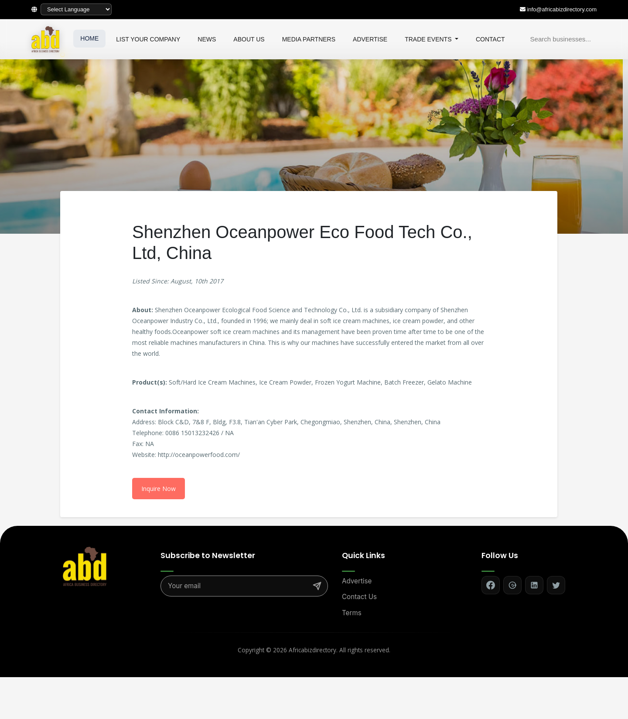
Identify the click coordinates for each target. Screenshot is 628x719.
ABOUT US (248, 39)
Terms (352, 613)
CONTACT (490, 39)
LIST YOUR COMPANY (148, 39)
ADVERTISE (370, 39)
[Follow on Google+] (512, 585)
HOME (89, 38)
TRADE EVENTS (429, 39)
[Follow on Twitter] (556, 585)
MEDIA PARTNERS (308, 39)
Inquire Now (158, 488)
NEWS (207, 39)
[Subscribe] (317, 586)
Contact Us (359, 597)
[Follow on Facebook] (490, 585)
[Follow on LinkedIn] (534, 585)
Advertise (357, 581)
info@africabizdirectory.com (562, 9)
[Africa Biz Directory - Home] (84, 565)
